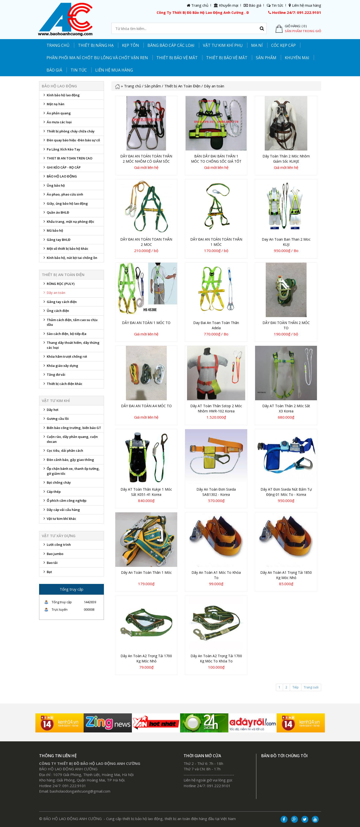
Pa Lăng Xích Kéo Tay (61, 150)
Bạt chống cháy (56, 483)
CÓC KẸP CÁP (283, 45)
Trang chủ (58, 45)
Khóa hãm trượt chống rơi (64, 357)
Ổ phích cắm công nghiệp (64, 501)
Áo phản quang (56, 114)
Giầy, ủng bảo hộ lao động (65, 204)
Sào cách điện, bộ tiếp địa (64, 334)
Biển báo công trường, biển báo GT (71, 429)
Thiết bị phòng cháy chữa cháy (68, 132)
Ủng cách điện (55, 311)
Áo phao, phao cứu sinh (62, 195)
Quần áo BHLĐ (55, 213)
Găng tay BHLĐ (56, 240)
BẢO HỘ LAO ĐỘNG (59, 177)
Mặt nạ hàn (53, 105)
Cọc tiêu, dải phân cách (62, 451)
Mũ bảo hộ (52, 231)
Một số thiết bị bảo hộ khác (65, 249)
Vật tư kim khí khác (59, 519)
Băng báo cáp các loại (170, 45)
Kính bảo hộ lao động (61, 96)
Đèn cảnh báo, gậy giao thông (68, 460)
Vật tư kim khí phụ (223, 45)
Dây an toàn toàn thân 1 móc (146, 572)
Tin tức (79, 70)
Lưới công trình (56, 545)
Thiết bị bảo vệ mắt (226, 57)
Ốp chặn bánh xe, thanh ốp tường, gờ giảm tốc (71, 471)
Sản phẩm (152, 85)
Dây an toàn (53, 293)
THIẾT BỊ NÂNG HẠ (96, 45)
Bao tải (50, 563)
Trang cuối (311, 687)
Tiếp (295, 687)
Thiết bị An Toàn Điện (182, 85)
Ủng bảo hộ (53, 186)
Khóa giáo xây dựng (60, 366)
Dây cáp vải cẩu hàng (61, 510)
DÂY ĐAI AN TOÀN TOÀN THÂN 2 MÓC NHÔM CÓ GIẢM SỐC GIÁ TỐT (146, 161)
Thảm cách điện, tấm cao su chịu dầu (69, 322)
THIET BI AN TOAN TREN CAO (67, 159)
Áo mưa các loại (57, 123)
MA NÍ (257, 45)
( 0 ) (304, 26)
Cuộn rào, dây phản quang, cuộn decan (70, 439)
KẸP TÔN (130, 45)
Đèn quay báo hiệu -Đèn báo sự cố (71, 141)
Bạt (47, 573)
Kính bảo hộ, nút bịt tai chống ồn (69, 258)
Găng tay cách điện (59, 303)
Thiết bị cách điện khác (62, 384)
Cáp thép (51, 492)
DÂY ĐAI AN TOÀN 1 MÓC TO (146, 322)
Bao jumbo (52, 554)
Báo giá (54, 70)
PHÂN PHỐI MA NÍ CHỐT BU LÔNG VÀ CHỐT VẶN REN (97, 57)
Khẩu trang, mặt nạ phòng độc (68, 222)
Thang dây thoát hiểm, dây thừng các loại (70, 345)
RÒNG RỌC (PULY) (58, 284)
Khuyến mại (297, 57)
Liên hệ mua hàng (114, 70)
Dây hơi (50, 410)
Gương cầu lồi (55, 419)
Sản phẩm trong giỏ (303, 31)
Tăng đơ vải (53, 375)
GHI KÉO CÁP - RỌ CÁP (61, 168)
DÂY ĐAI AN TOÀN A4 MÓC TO (146, 405)
